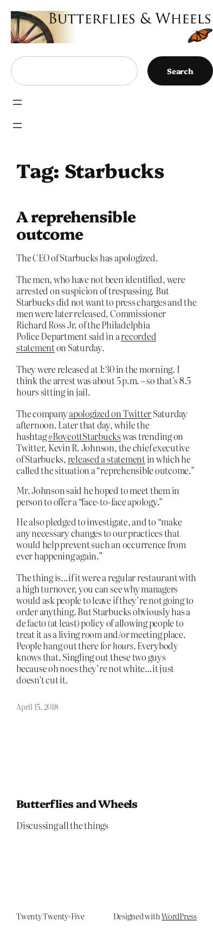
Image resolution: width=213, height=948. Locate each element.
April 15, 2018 (37, 706)
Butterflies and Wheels (77, 803)
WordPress (179, 916)
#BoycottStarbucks (84, 436)
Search (180, 70)
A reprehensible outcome (75, 224)
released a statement (106, 458)
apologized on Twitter (110, 413)
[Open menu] (17, 102)
